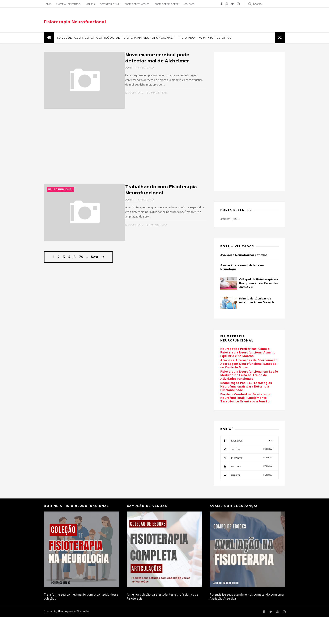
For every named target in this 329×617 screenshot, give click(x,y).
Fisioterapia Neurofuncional (75, 22)
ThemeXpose (65, 611)
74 (81, 257)
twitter (246, 449)
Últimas (90, 4)
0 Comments (134, 92)
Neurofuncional (60, 189)
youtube (246, 466)
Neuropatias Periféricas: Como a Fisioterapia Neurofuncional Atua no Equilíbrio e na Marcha (247, 352)
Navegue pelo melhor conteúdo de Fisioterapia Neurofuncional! (115, 37)
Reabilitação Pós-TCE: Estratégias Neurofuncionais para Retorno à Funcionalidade (246, 386)
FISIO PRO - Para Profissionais (205, 37)
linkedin (246, 475)
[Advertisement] (125, 148)
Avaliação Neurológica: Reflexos (244, 255)
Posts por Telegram (167, 4)
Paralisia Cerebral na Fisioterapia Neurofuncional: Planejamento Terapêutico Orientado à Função (245, 397)
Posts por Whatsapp (137, 4)
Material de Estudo (68, 4)
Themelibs (83, 611)
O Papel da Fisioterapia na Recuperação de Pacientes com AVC (258, 283)
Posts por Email (109, 4)
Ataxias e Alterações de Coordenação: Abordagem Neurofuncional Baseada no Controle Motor (249, 363)
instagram (246, 458)
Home (47, 4)
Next (94, 257)
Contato (189, 4)
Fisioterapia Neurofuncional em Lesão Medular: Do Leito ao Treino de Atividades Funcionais (249, 375)
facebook (246, 440)
